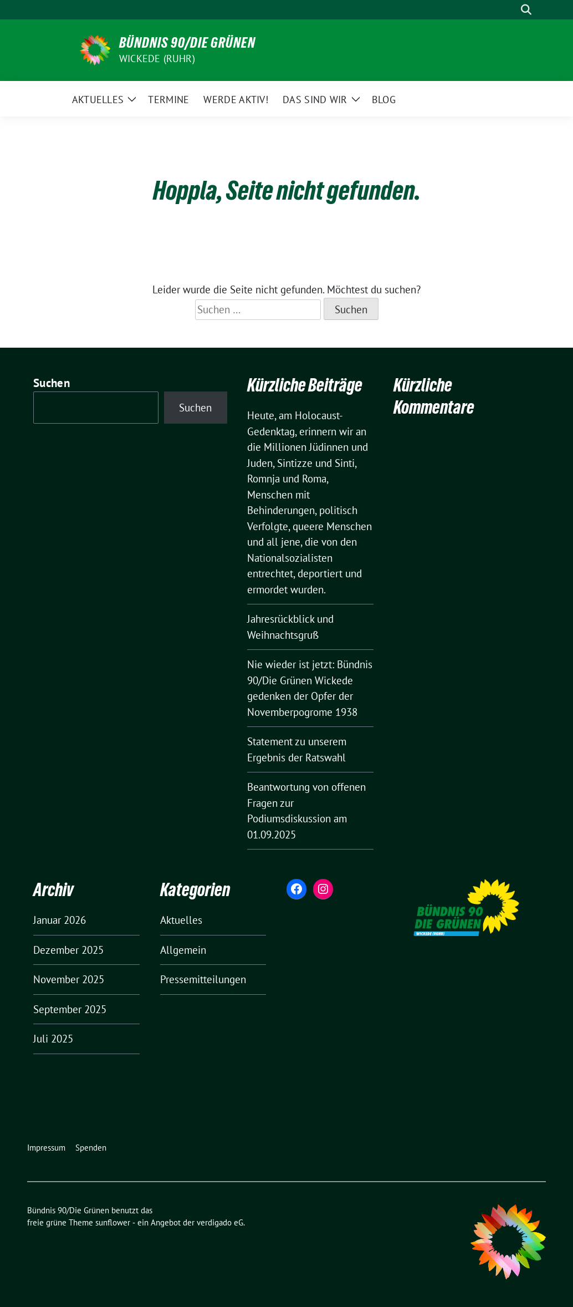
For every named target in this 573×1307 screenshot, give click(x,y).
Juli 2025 (53, 1038)
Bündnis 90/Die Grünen (187, 42)
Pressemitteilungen (203, 979)
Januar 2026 (59, 920)
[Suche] (510, 9)
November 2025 (68, 979)
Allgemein (183, 950)
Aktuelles (181, 920)
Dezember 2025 (68, 950)
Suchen (51, 382)
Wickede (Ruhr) (157, 58)
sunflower (112, 1222)
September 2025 (69, 1009)
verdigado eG (220, 1222)
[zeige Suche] (526, 9)
